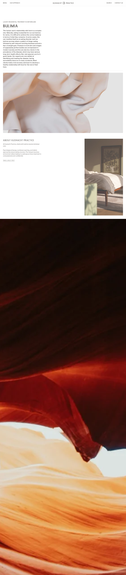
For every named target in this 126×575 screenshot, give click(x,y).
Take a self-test (9, 162)
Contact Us (119, 3)
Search (109, 3)
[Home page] (63, 3)
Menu (5, 3)
